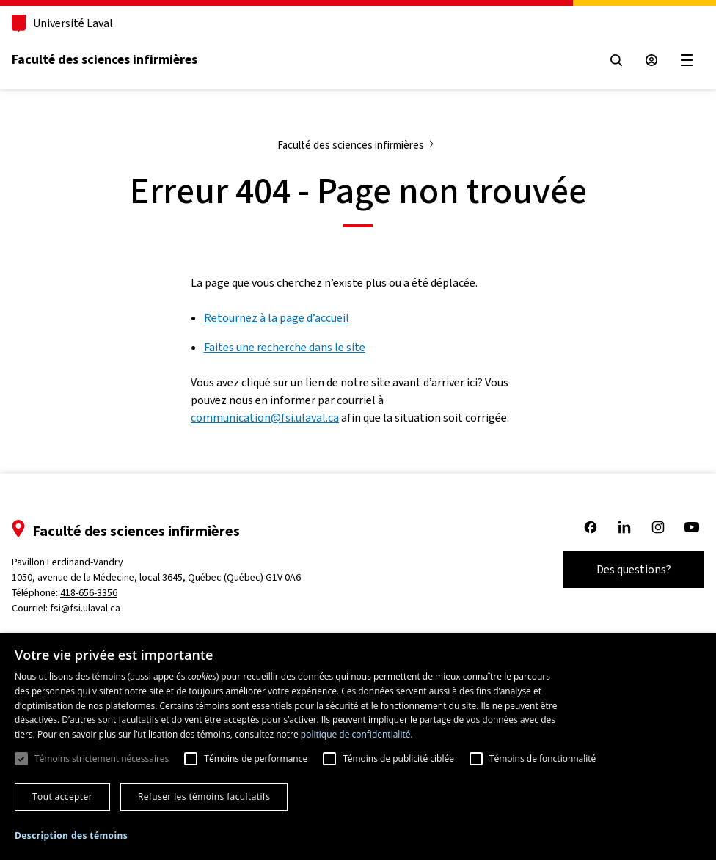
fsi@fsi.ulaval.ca (85, 608)
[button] (71, 835)
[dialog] (358, 746)
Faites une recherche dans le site (284, 347)
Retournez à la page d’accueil (276, 318)
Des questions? (633, 569)
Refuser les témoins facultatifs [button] (204, 796)
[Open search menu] (616, 60)
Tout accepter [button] (62, 796)
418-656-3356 (88, 593)
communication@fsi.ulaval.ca (265, 417)
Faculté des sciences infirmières (104, 59)
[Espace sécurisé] (651, 60)
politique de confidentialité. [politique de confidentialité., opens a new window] (357, 734)
